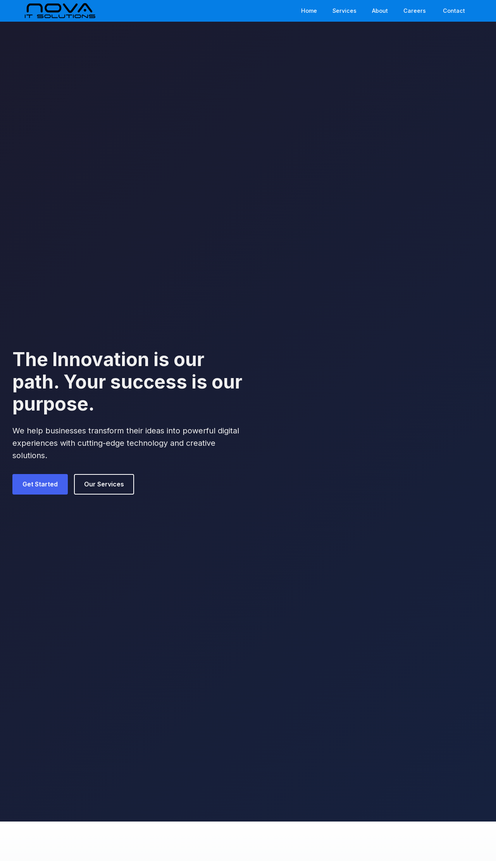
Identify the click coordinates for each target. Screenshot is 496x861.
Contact (454, 10)
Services (344, 10)
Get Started (40, 484)
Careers (414, 10)
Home (309, 10)
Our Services (104, 484)
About (380, 10)
